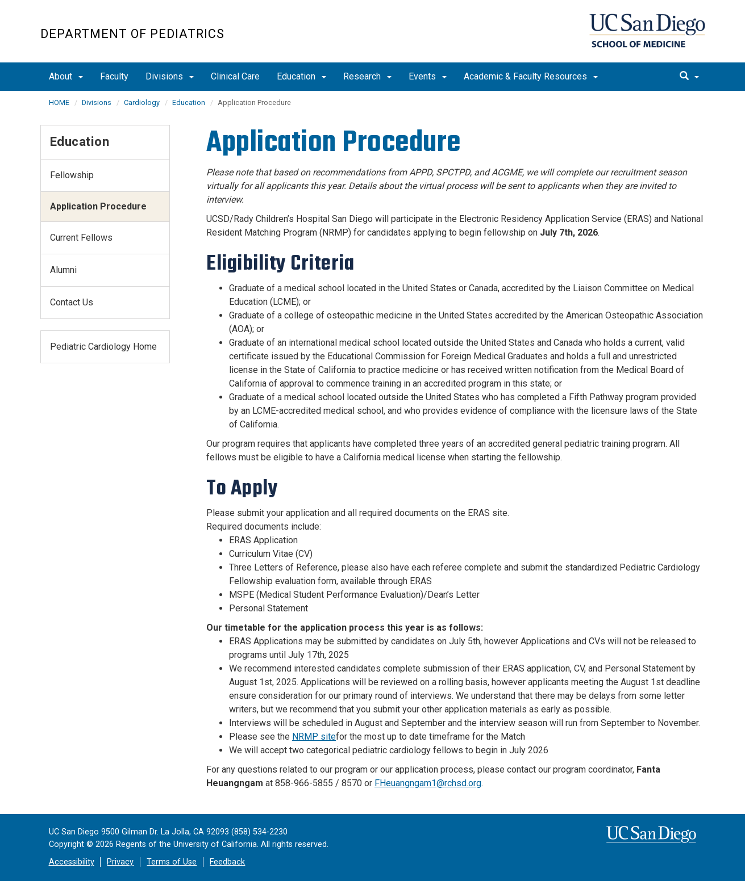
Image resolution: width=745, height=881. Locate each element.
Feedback (227, 862)
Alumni (63, 270)
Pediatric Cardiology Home (103, 346)
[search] (689, 76)
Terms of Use (172, 862)
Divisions (169, 76)
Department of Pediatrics (132, 34)
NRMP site (314, 736)
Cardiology (142, 102)
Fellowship (72, 175)
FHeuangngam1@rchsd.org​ (427, 783)
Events (428, 76)
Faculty (114, 76)
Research (367, 76)
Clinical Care (235, 76)
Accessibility (71, 862)
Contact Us (71, 302)
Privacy (120, 862)
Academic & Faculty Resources (531, 76)
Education (301, 76)
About (66, 76)
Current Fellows (81, 237)
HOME (59, 102)
